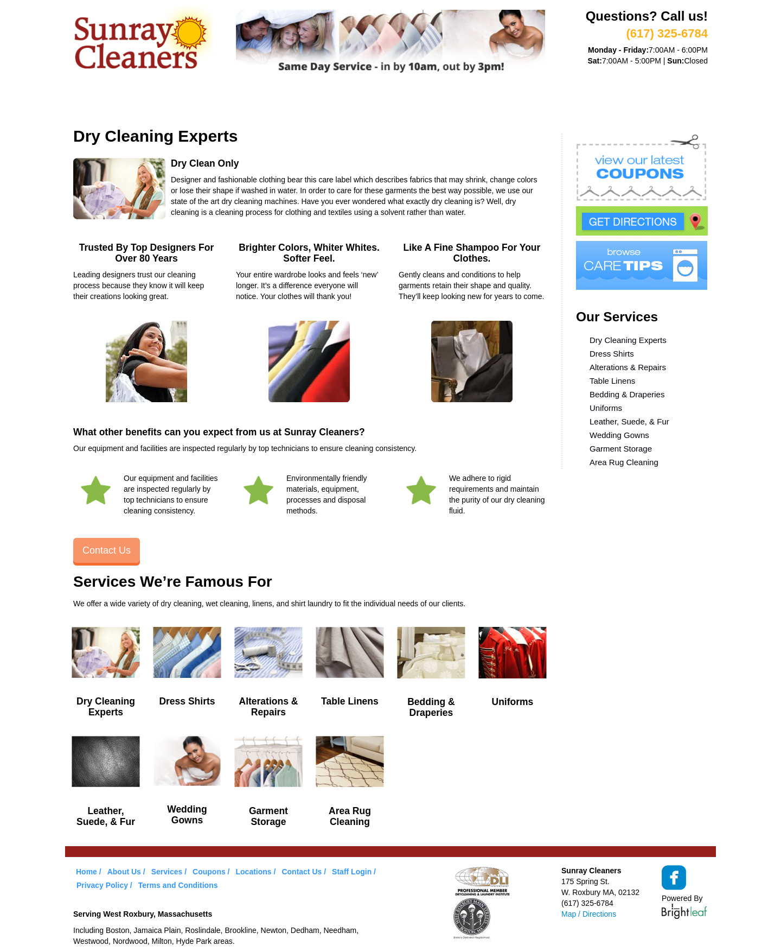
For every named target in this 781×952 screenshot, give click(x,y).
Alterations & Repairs (628, 367)
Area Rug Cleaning (624, 462)
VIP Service (273, 102)
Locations (463, 102)
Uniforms (606, 407)
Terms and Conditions (178, 885)
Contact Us (106, 550)
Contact (525, 102)
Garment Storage (621, 448)
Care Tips (399, 102)
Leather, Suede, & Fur (629, 421)
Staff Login (352, 871)
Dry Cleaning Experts (628, 340)
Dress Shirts (612, 353)
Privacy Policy (102, 885)
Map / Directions (588, 914)
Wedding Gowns (619, 435)
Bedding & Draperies (627, 394)
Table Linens (612, 380)
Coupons (338, 102)
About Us (148, 102)
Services (209, 102)
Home (95, 102)
